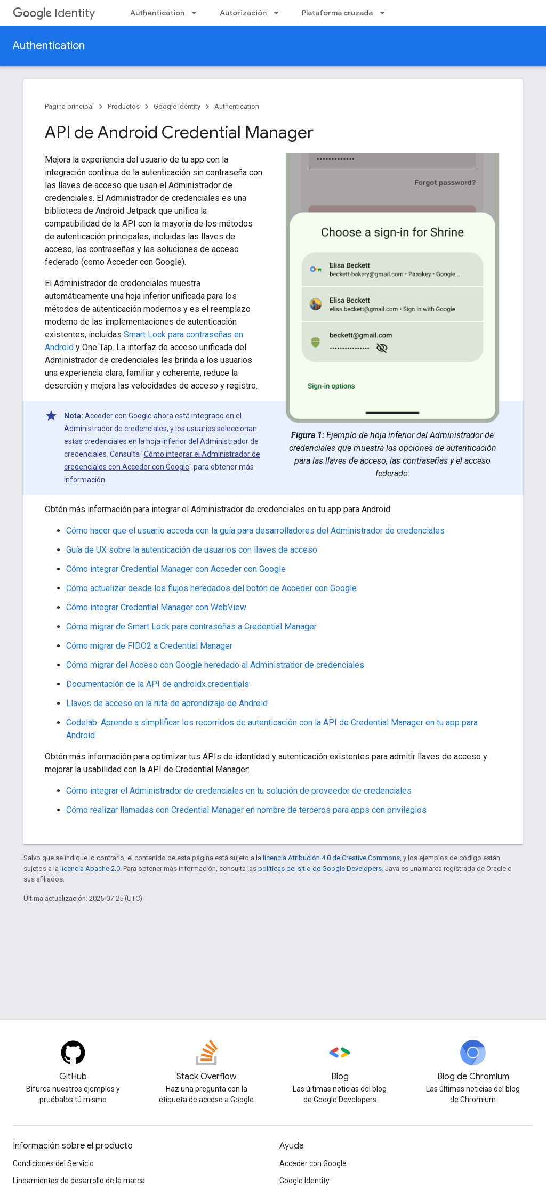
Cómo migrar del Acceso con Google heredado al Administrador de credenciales (215, 665)
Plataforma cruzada (337, 13)
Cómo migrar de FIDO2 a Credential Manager (149, 646)
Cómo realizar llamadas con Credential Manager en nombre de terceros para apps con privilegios (246, 810)
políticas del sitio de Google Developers (320, 868)
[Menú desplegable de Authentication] (197, 13)
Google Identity (177, 106)
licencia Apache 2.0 (90, 868)
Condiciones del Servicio (53, 1163)
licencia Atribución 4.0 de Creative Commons (331, 858)
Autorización (243, 13)
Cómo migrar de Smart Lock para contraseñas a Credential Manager (191, 626)
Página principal (69, 106)
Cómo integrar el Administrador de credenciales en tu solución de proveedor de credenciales (239, 791)
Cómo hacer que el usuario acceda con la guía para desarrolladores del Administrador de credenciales (255, 531)
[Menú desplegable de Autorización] (279, 13)
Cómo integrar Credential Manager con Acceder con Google (176, 569)
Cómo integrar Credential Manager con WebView (156, 607)
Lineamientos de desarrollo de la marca (79, 1180)
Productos (124, 106)
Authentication (157, 13)
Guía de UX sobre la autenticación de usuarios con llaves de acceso (191, 550)
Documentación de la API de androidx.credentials (157, 684)
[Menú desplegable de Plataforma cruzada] (385, 13)
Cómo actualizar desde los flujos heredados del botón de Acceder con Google (211, 588)
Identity (54, 13)
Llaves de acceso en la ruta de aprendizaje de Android (167, 703)
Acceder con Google (313, 1163)
